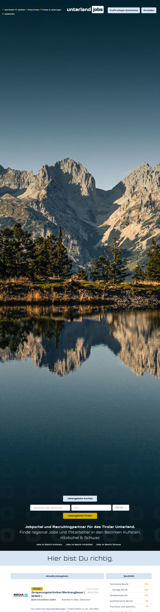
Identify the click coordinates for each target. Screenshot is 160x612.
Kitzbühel (69, 538)
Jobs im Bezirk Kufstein (49, 545)
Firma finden (32, 7)
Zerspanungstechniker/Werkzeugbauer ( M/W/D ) (58, 594)
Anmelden (148, 10)
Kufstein (131, 532)
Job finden (8, 7)
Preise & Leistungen (51, 7)
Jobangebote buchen (80, 498)
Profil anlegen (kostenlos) (124, 10)
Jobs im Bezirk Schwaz (108, 545)
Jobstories (8, 12)
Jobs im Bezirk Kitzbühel (79, 545)
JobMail (20, 7)
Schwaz (92, 538)
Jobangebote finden (80, 516)
